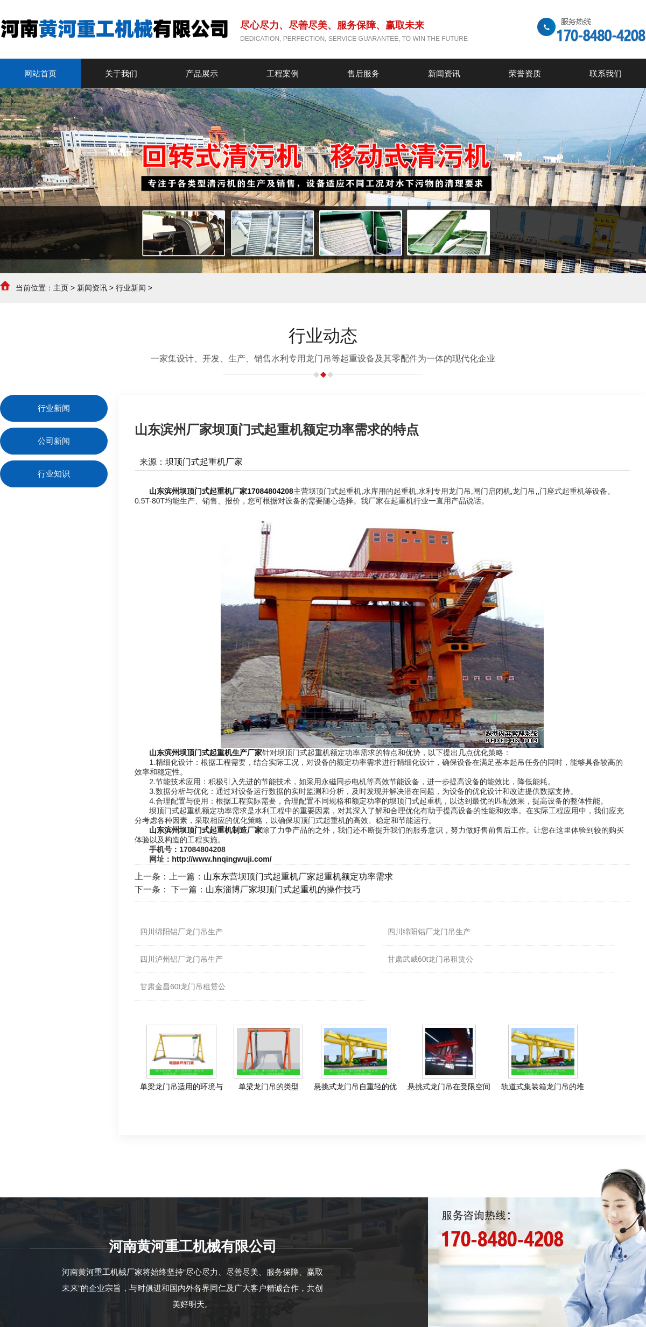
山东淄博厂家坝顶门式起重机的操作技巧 (283, 889)
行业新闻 (131, 287)
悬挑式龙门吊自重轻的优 (355, 1086)
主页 (60, 287)
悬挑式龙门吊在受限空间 (449, 1086)
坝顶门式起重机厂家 (204, 461)
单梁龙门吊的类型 (268, 1086)
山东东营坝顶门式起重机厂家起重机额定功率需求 (298, 876)
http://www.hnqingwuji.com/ (221, 859)
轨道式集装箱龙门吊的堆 (542, 1086)
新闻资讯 (92, 287)
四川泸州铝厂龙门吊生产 (181, 959)
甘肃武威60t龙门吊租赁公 (430, 959)
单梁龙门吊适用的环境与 (181, 1086)
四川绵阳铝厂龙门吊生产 (181, 931)
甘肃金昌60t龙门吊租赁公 (183, 986)
